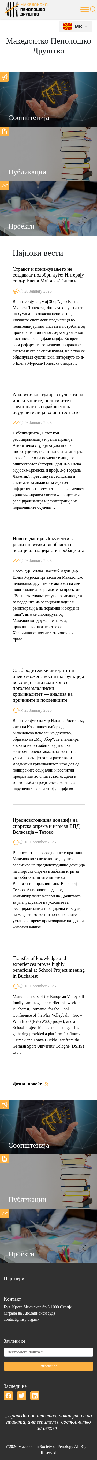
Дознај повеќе (30, 1083)
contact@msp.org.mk (21, 1319)
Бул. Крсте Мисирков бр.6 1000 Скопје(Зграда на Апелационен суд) (38, 1310)
